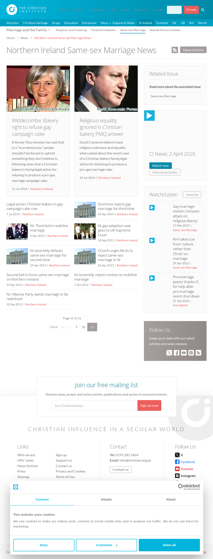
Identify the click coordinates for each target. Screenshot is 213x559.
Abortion (12, 23)
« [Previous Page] (62, 327)
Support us (64, 460)
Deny (44, 545)
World (202, 23)
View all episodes (164, 172)
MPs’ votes (25, 460)
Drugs (56, 23)
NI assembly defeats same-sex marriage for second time (48, 255)
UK (174, 23)
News (63, 9)
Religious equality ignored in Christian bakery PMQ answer (102, 127)
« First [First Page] (53, 327)
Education (71, 23)
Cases (113, 9)
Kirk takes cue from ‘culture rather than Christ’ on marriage (184, 249)
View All (192, 195)
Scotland (162, 23)
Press (21, 471)
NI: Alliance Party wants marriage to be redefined (37, 296)
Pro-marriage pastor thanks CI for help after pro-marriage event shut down (186, 286)
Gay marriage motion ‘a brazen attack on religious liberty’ (186, 213)
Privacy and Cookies (71, 471)
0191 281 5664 (127, 455)
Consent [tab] (42, 499)
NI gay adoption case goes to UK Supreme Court (114, 230)
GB (183, 23)
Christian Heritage (35, 23)
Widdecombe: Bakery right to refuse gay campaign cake (35, 127)
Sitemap (23, 477)
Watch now (160, 165)
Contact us (64, 466)
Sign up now (149, 405)
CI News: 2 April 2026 (172, 153)
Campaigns (96, 9)
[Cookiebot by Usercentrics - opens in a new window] (181, 487)
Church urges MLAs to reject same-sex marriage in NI (115, 255)
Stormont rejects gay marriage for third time (116, 206)
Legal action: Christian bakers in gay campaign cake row (34, 206)
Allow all (169, 545)
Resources (142, 9)
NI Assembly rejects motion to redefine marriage (105, 277)
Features (78, 9)
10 (83, 327)
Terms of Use (65, 477)
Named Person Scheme (165, 30)
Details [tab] (106, 499)
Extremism (89, 23)
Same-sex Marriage (132, 30)
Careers (159, 9)
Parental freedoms (103, 30)
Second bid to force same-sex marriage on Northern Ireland (37, 277)
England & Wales (124, 23)
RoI (191, 23)
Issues (126, 9)
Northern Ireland (41, 189)
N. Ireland (145, 23)
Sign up (174, 9)
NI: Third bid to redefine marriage (49, 228)
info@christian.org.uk (135, 460)
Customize (106, 545)
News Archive (193, 50)
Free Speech (180, 305)
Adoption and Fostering (71, 30)
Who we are (26, 455)
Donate (191, 9)
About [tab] (171, 499)
